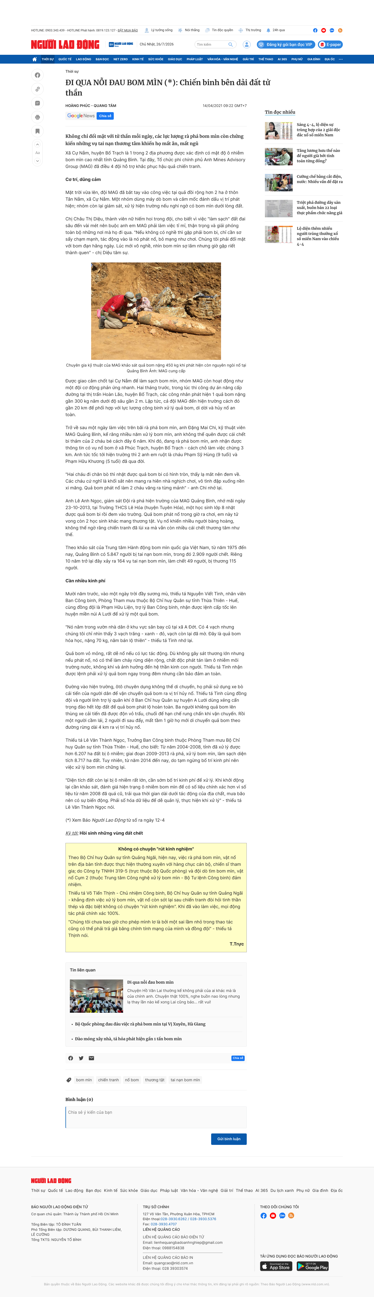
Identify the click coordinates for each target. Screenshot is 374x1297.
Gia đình (313, 59)
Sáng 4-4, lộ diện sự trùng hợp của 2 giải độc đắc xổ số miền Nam (318, 129)
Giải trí (248, 59)
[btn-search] (231, 44)
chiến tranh (108, 1079)
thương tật (154, 1079)
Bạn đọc (102, 59)
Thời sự (48, 59)
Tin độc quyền (219, 30)
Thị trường (249, 30)
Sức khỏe (155, 59)
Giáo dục (175, 59)
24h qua (275, 30)
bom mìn (84, 1079)
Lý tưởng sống (158, 30)
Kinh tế (138, 59)
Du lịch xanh (282, 1190)
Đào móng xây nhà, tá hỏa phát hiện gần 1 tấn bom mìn (128, 1039)
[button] (37, 144)
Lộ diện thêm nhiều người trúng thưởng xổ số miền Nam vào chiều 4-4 (318, 236)
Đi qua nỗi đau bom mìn (150, 982)
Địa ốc (330, 59)
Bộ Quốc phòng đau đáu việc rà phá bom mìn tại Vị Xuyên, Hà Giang (140, 1024)
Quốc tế (64, 59)
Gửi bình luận (229, 1139)
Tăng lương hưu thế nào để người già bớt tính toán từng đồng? (318, 155)
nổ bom (132, 1079)
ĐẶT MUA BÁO (128, 30)
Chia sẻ (105, 116)
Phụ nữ (297, 59)
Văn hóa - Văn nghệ (223, 59)
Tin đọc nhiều (280, 112)
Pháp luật (195, 59)
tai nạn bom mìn (185, 1079)
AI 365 (282, 59)
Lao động (83, 59)
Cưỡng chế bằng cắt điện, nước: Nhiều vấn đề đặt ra (320, 179)
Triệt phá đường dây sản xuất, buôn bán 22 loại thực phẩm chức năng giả (319, 207)
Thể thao (265, 59)
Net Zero (120, 59)
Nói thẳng (188, 30)
